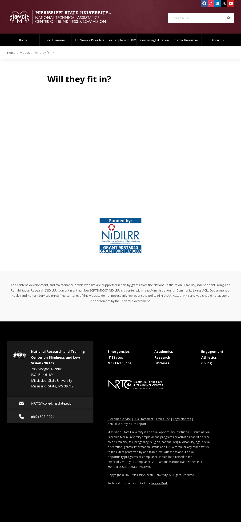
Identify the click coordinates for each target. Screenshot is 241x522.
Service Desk (159, 483)
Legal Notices (182, 419)
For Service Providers (89, 40)
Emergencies (119, 351)
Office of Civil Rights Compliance (129, 462)
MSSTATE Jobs (120, 363)
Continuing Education (154, 40)
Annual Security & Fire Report (127, 424)
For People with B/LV (122, 40)
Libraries (161, 363)
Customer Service (119, 419)
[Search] (228, 18)
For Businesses (55, 40)
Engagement (212, 351)
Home (23, 40)
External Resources (185, 40)
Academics (163, 351)
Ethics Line (163, 419)
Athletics (209, 357)
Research (162, 357)
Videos (25, 52)
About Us (218, 40)
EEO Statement (143, 419)
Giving (206, 363)
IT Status (115, 357)
